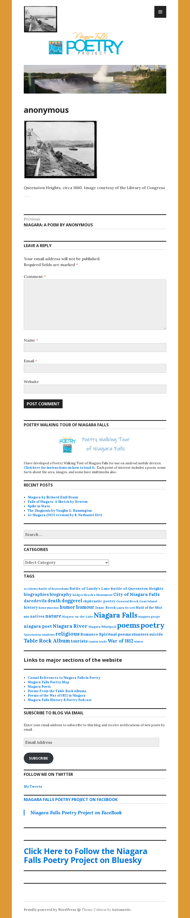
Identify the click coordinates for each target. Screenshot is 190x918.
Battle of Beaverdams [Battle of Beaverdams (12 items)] (54, 588)
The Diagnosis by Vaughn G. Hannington (60, 510)
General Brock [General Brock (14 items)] (127, 601)
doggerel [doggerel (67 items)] (72, 601)
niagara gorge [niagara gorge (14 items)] (149, 616)
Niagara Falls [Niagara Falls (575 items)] (116, 615)
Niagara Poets (39, 686)
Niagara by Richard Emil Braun (53, 497)
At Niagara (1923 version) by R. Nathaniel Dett (65, 515)
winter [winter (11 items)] (138, 641)
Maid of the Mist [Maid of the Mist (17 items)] (149, 607)
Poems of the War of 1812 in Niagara (57, 695)
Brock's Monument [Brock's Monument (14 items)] (98, 595)
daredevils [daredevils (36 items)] (35, 600)
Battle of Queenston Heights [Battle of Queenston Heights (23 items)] (137, 588)
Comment (35, 276)
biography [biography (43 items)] (61, 594)
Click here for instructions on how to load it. (59, 468)
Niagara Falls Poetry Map (48, 682)
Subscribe (38, 758)
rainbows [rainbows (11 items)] (48, 634)
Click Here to (85, 855)
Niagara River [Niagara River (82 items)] (70, 626)
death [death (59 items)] (54, 601)
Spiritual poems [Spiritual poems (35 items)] (115, 634)
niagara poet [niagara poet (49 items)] (38, 626)
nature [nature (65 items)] (53, 616)
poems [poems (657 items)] (128, 625)
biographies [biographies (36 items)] (36, 594)
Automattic (121, 910)
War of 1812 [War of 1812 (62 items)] (120, 641)
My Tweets (33, 786)
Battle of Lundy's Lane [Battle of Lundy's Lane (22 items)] (90, 588)
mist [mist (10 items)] (26, 616)
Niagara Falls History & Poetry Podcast (60, 700)
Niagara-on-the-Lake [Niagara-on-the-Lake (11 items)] (77, 616)
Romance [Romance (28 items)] (89, 634)
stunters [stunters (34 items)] (140, 634)
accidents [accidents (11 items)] (31, 588)
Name (31, 340)
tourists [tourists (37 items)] (79, 641)
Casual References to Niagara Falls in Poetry (64, 678)
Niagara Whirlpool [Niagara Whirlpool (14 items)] (102, 626)
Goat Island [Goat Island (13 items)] (148, 601)
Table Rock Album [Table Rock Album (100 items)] (47, 640)
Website (31, 381)
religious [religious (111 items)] (67, 633)
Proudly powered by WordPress (50, 910)
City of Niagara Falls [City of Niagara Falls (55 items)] (136, 594)
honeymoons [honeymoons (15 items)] (49, 607)
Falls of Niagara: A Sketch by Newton (58, 502)
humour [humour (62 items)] (85, 607)
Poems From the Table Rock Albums (57, 691)
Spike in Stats (39, 506)
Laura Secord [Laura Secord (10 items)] (126, 607)
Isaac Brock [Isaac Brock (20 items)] (105, 607)
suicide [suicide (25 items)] (156, 634)
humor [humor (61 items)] (67, 607)
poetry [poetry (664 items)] (153, 625)
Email (30, 360)
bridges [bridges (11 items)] (77, 595)
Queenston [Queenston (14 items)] (32, 634)
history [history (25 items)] (31, 607)
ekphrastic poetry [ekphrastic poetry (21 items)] (99, 601)
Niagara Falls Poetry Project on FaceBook (71, 799)
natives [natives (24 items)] (37, 616)
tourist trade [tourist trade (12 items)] (98, 641)
